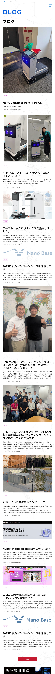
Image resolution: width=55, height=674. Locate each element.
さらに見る (27, 659)
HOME (4, 1)
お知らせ (5, 95)
